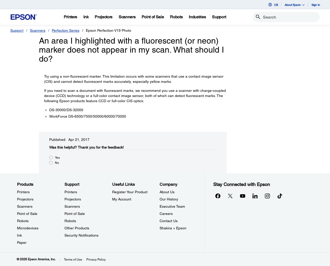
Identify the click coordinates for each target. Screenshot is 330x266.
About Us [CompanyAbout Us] (167, 192)
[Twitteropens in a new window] (230, 195)
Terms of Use (73, 259)
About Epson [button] (295, 4)
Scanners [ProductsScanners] (24, 206)
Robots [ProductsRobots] (23, 221)
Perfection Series (65, 30)
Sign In (315, 4)
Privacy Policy (96, 259)
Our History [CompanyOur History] (169, 199)
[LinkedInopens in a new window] (255, 195)
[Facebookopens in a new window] (217, 195)
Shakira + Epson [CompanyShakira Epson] (173, 228)
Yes (57, 157)
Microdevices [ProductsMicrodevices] (27, 228)
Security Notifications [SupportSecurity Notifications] (81, 235)
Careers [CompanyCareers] (166, 214)
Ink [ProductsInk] (19, 235)
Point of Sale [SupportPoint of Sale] (74, 214)
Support (16, 30)
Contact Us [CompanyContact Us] (169, 221)
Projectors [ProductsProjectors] (25, 199)
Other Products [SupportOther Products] (76, 228)
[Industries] (197, 17)
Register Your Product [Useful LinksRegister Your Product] (129, 192)
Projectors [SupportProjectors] (72, 199)
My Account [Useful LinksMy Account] (121, 199)
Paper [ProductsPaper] (22, 242)
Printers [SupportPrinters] (70, 192)
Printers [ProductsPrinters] (23, 192)
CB (273, 4)
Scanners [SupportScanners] (72, 206)
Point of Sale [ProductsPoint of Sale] (27, 214)
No (57, 163)
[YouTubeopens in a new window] (242, 195)
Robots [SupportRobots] (70, 221)
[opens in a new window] (279, 195)
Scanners (37, 30)
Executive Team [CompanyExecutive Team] (172, 206)
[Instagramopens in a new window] (267, 195)
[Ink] (85, 17)
